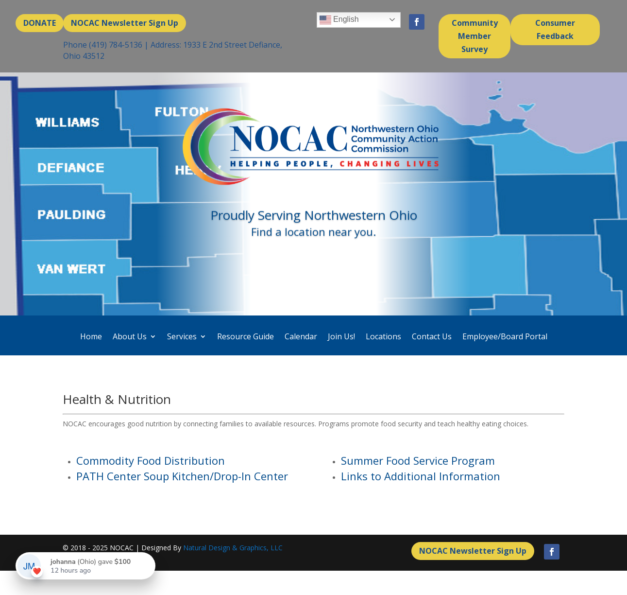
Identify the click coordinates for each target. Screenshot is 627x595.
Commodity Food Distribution (150, 460)
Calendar (301, 337)
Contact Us (432, 337)
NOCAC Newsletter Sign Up (124, 23)
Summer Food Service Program (418, 460)
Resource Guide (245, 337)
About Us (130, 337)
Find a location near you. (313, 234)
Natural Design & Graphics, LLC (233, 547)
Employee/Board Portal (504, 337)
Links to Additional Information (420, 476)
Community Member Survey (475, 36)
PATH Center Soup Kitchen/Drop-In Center (182, 476)
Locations (383, 337)
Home (91, 337)
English (339, 20)
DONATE (39, 23)
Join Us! (341, 337)
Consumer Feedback (555, 29)
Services (182, 337)
